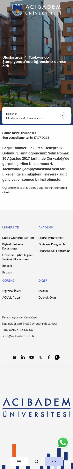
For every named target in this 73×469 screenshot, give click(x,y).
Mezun (43, 291)
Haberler (11, 113)
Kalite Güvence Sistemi (18, 238)
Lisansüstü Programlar (54, 251)
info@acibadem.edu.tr (19, 336)
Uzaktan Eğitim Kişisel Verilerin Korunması (17, 257)
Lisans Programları (51, 238)
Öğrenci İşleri (11, 291)
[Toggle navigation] (36, 115)
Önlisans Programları (53, 244)
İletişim (7, 272)
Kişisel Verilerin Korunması (12, 246)
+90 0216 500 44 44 (17, 330)
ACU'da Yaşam (12, 297)
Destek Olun (47, 297)
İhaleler (7, 266)
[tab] (19, 461)
